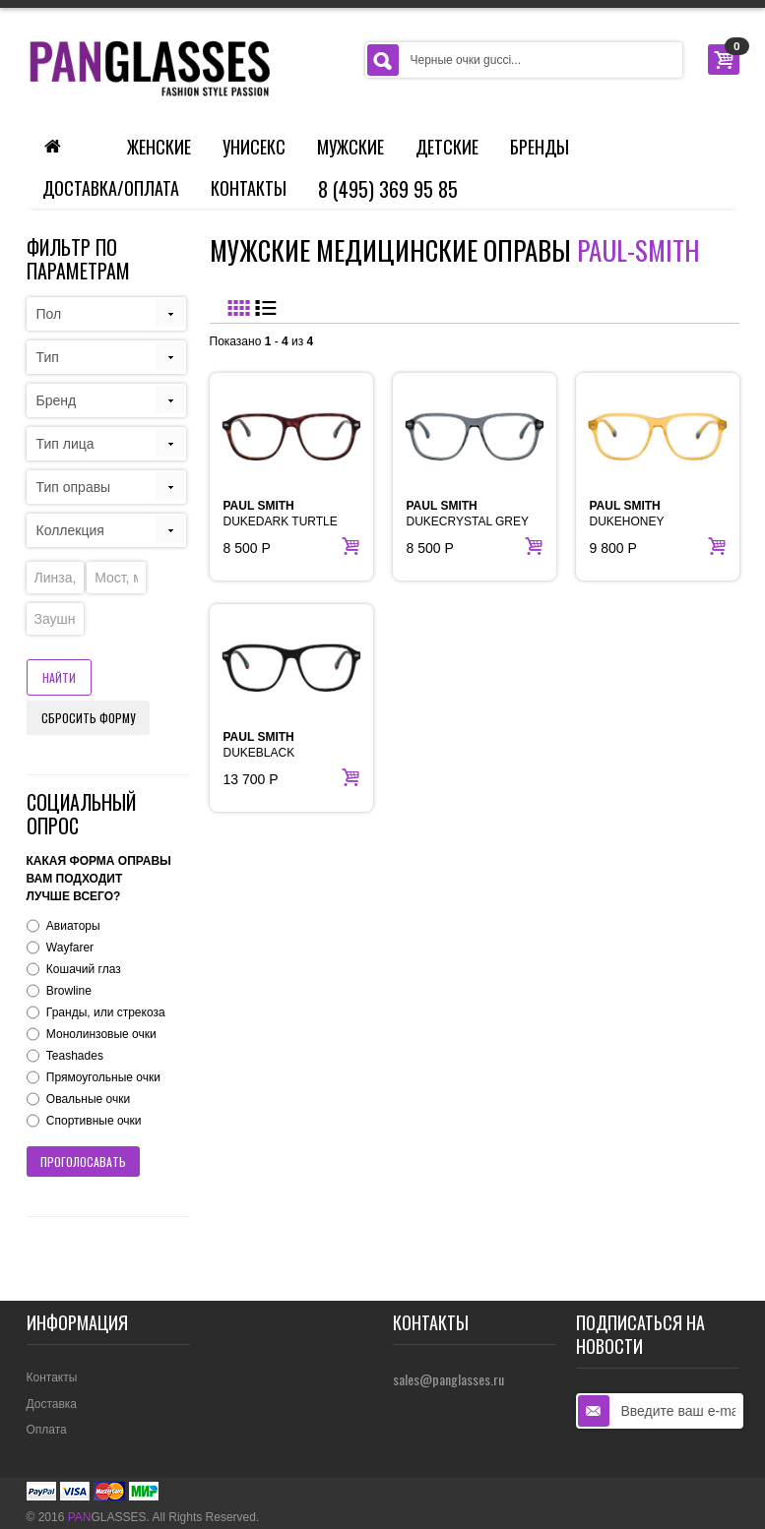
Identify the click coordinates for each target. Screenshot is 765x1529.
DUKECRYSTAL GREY (468, 513)
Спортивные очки (94, 1121)
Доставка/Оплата (110, 188)
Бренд (56, 400)
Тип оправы (73, 487)
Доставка (52, 1404)
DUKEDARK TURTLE (280, 513)
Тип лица (65, 444)
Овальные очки (88, 1099)
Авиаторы (73, 926)
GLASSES (107, 1517)
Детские (446, 146)
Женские (159, 146)
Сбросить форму (88, 717)
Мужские (350, 146)
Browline (69, 991)
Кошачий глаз (83, 969)
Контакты (249, 188)
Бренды (539, 146)
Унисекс (254, 146)
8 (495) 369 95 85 (388, 189)
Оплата (47, 1430)
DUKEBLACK (259, 745)
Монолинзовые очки (101, 1034)
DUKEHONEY (627, 513)
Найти (59, 677)
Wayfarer (70, 947)
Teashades (74, 1056)
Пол (49, 314)
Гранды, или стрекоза (105, 1012)
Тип (47, 357)
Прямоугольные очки (103, 1077)
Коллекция (70, 530)
